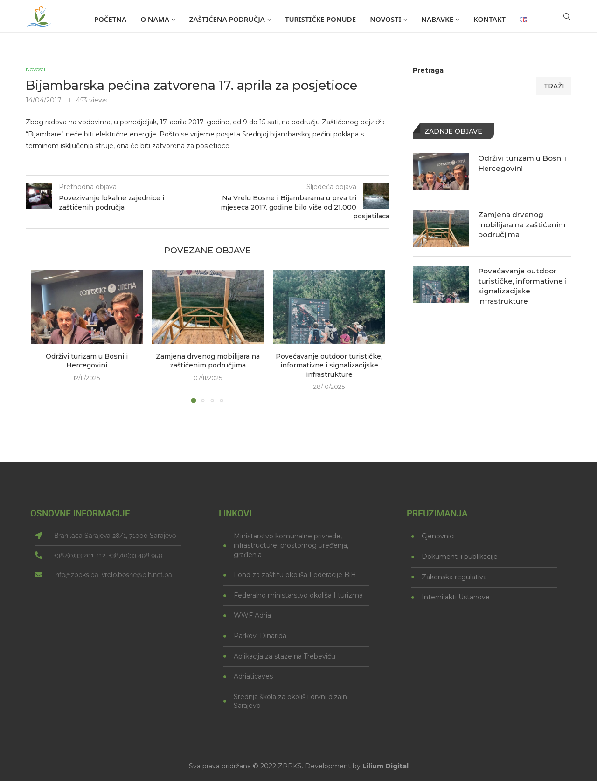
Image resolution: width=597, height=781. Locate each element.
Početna (110, 19)
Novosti (385, 19)
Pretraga (428, 70)
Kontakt (489, 19)
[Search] (566, 19)
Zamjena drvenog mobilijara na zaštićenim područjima (208, 361)
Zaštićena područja (227, 19)
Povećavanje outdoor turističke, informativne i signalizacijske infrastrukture (329, 366)
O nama (154, 19)
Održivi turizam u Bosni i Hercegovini (87, 361)
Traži (553, 86)
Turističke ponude (320, 19)
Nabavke (437, 19)
